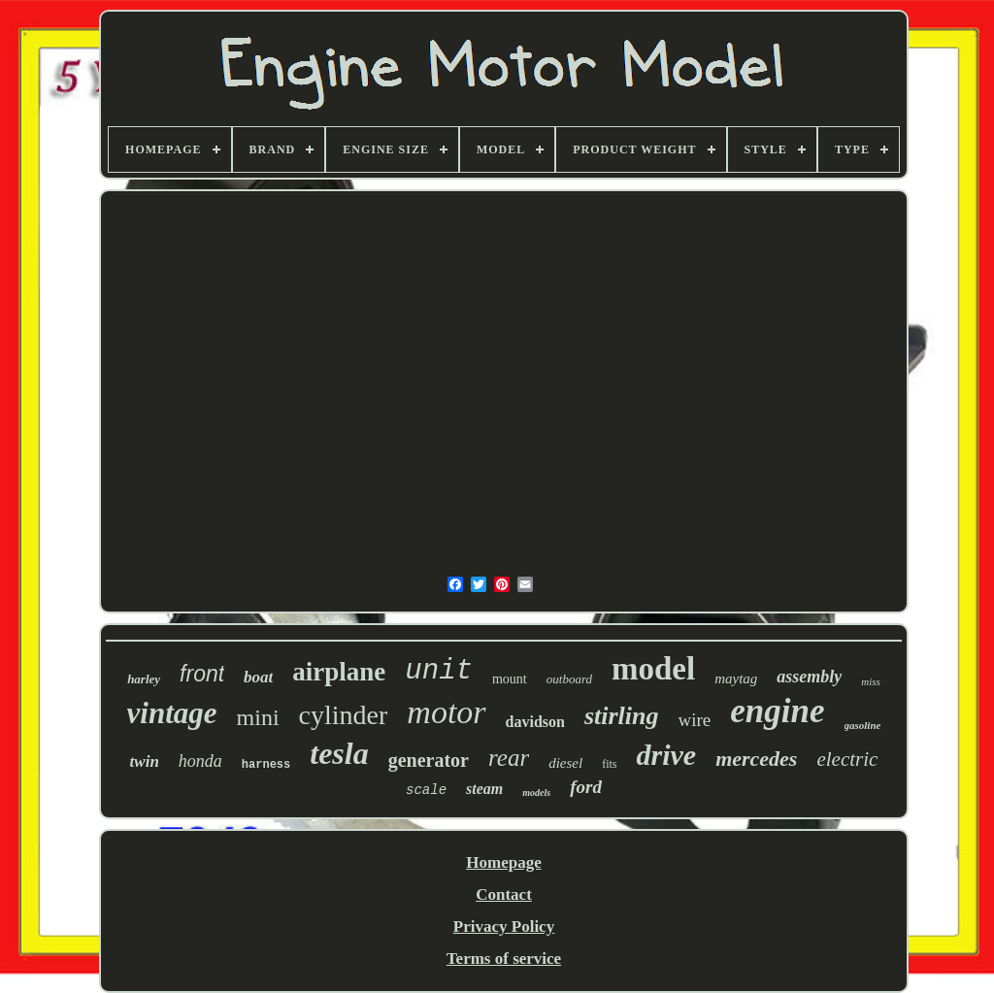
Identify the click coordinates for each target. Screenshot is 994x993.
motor (446, 712)
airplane (338, 671)
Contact (504, 894)
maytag (735, 678)
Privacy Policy (503, 926)
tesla (339, 753)
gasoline (863, 725)
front (202, 673)
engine (777, 711)
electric (847, 759)
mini (258, 717)
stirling (621, 716)
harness (266, 765)
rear (508, 758)
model (653, 668)
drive (666, 755)
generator (428, 760)
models (536, 792)
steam (484, 788)
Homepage (503, 862)
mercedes (756, 758)
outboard (569, 679)
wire (695, 720)
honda (200, 761)
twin (144, 761)
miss (870, 681)
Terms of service (504, 958)
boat (258, 677)
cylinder (343, 715)
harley (143, 679)
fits (609, 764)
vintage (172, 713)
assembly (809, 676)
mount (509, 679)
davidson (535, 721)
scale (426, 790)
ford (586, 787)
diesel (565, 763)
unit (439, 671)
